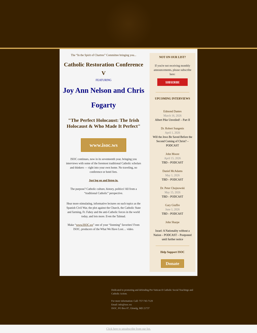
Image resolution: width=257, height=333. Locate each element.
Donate (172, 263)
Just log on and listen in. (103, 180)
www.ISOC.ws (84, 224)
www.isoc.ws (104, 145)
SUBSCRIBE (172, 82)
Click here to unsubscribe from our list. (128, 328)
